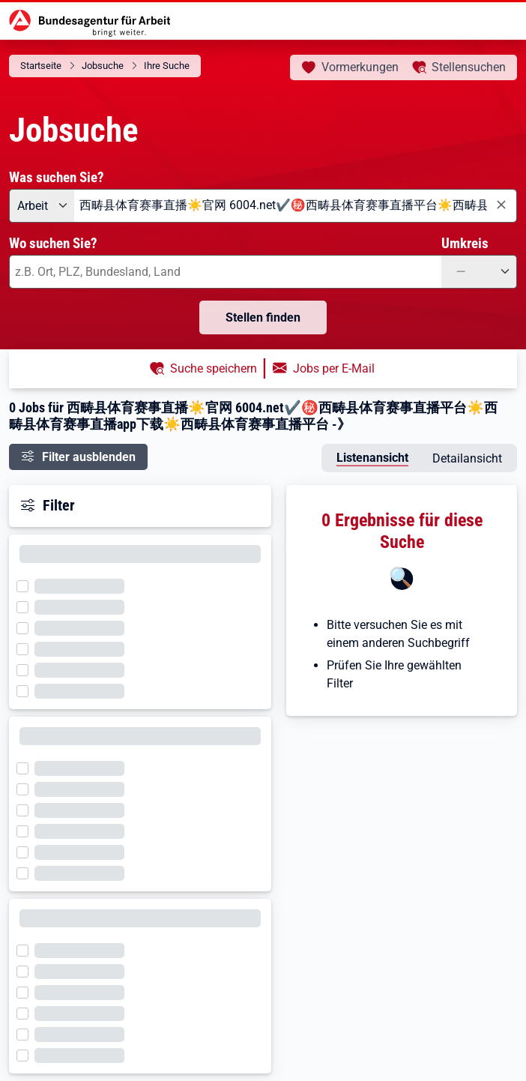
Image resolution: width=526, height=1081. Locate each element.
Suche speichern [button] (213, 368)
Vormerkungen (360, 67)
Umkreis (465, 243)
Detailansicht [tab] (467, 458)
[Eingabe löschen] (500, 205)
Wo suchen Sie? (53, 243)
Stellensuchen (469, 67)
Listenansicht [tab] (372, 458)
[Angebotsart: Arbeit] (41, 206)
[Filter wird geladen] (26, 585)
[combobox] (295, 206)
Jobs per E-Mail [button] (334, 368)
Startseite (40, 65)
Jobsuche (103, 65)
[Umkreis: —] (479, 272)
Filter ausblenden (89, 457)
